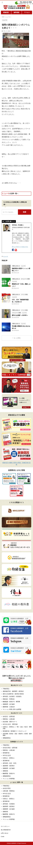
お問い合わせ (4, 833)
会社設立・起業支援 (9, 716)
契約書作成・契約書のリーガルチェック (14, 731)
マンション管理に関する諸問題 (12, 709)
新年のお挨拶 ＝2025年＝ (20, 315)
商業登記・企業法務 (9, 719)
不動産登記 (6, 688)
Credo (2, 836)
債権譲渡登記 (7, 738)
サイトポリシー (5, 826)
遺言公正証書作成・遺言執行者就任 (13, 694)
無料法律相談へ (16, 680)
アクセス (27, 12)
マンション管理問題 (9, 778)
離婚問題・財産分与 (9, 773)
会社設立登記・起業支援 (10, 747)
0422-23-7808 (17, 678)
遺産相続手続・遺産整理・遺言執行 (13, 691)
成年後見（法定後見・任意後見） (13, 696)
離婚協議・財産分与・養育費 (11, 701)
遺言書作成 (6, 760)
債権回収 (5, 771)
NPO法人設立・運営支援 (10, 724)
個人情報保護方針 (6, 829)
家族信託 (6, 12)
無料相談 (16, 12)
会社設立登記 (7, 788)
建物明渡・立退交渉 (9, 707)
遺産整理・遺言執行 (9, 765)
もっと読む (17, 338)
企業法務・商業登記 (9, 791)
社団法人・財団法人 (9, 758)
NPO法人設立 (7, 755)
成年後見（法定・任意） (10, 763)
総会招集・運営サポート (10, 721)
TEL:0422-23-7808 (26, 2)
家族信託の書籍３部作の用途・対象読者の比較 (16, 463)
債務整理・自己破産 (9, 704)
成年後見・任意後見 (9, 804)
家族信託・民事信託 (9, 699)
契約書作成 (6, 753)
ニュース (10, 193)
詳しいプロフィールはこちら (20, 246)
